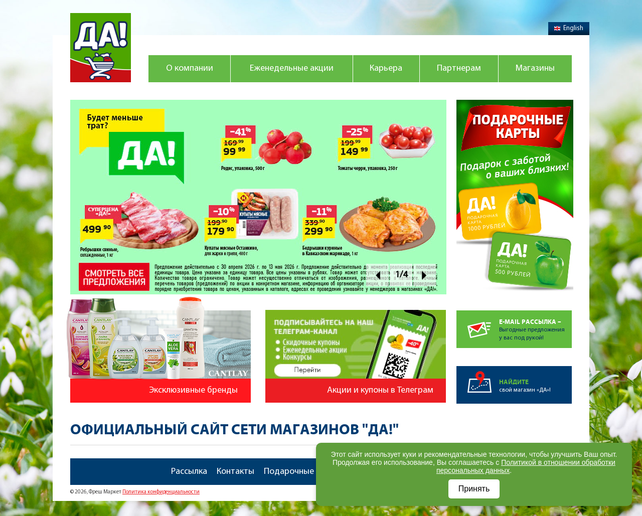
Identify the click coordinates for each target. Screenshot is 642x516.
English (568, 28)
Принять (474, 488)
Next (424, 275)
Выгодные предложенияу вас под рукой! (535, 325)
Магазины (535, 68)
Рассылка (189, 471)
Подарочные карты (302, 471)
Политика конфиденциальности (161, 492)
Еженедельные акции (292, 68)
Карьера (386, 68)
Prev (377, 275)
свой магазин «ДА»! (535, 379)
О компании (189, 68)
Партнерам (459, 68)
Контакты (235, 471)
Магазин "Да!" (100, 47)
